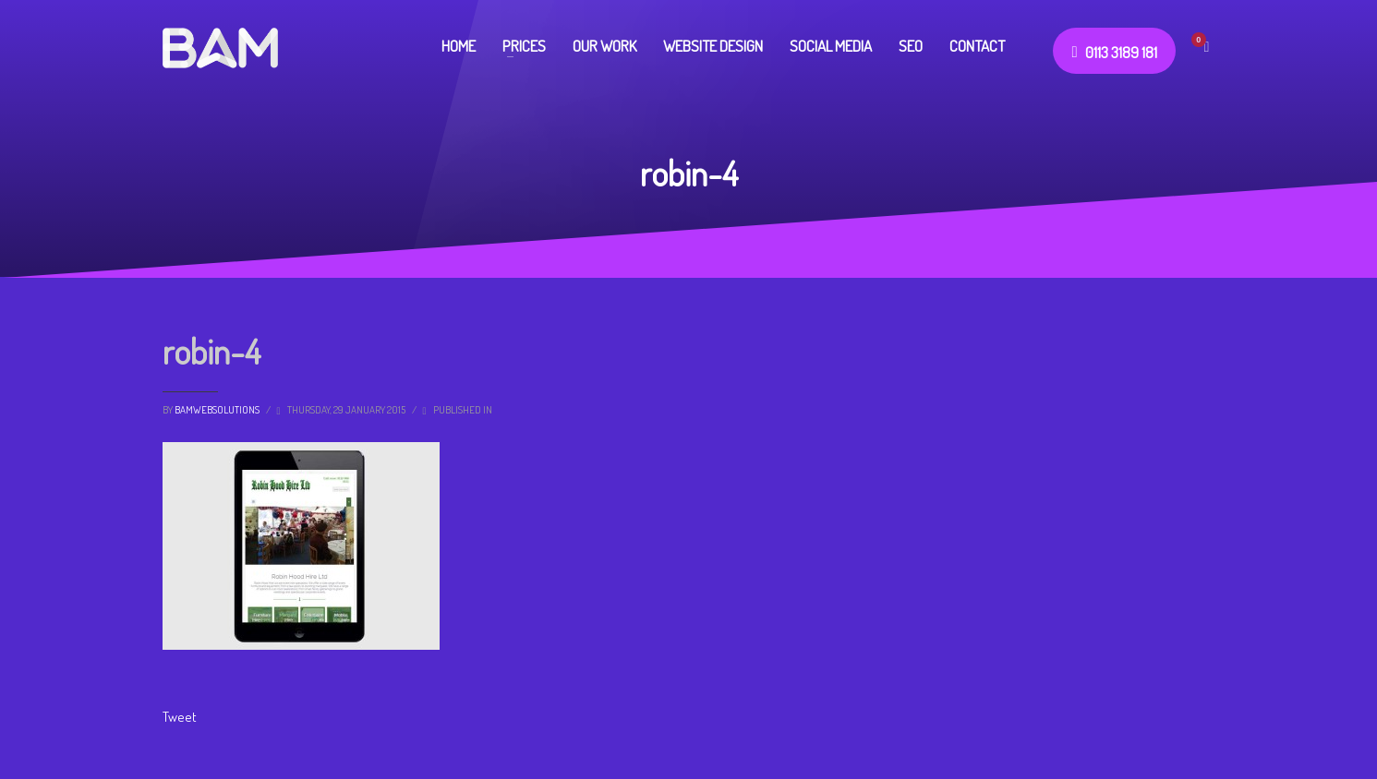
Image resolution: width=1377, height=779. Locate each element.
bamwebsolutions (218, 409)
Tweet (180, 716)
